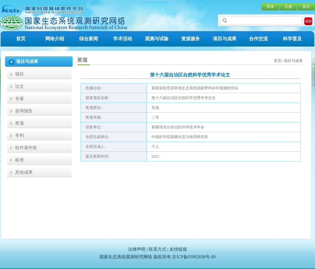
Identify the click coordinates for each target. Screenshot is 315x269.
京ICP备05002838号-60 (193, 257)
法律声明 (137, 249)
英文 (306, 6)
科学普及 (292, 38)
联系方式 (157, 249)
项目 (19, 74)
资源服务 (190, 38)
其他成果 (24, 172)
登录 (270, 6)
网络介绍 (54, 38)
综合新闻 (88, 38)
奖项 (19, 123)
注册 (288, 6)
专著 (19, 98)
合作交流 (258, 38)
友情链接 (178, 249)
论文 (19, 86)
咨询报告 (24, 111)
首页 (20, 38)
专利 (19, 135)
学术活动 (122, 38)
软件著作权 (26, 147)
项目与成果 (224, 38)
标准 (19, 160)
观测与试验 (157, 38)
